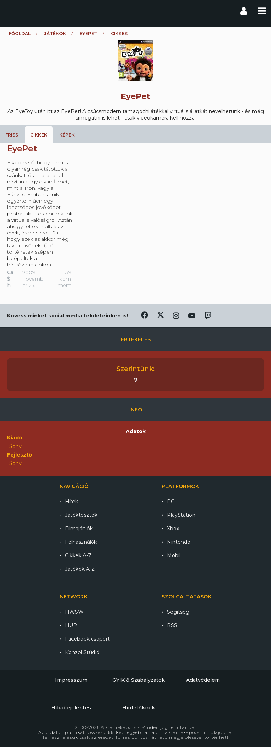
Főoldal (20, 33)
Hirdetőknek (138, 707)
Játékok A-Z (80, 569)
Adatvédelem (203, 680)
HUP (71, 625)
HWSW (74, 612)
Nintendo (178, 542)
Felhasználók (81, 542)
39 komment (64, 278)
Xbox (173, 528)
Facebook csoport (87, 639)
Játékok (55, 33)
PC (170, 501)
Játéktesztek (81, 515)
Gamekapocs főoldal (11, 10)
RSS (172, 625)
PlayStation (181, 515)
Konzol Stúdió (82, 652)
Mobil (173, 555)
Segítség (178, 612)
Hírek (71, 501)
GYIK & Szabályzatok (138, 680)
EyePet (88, 33)
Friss (11, 135)
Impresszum (71, 680)
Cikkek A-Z (78, 555)
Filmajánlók (79, 528)
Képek (67, 135)
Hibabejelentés (71, 707)
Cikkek (38, 135)
